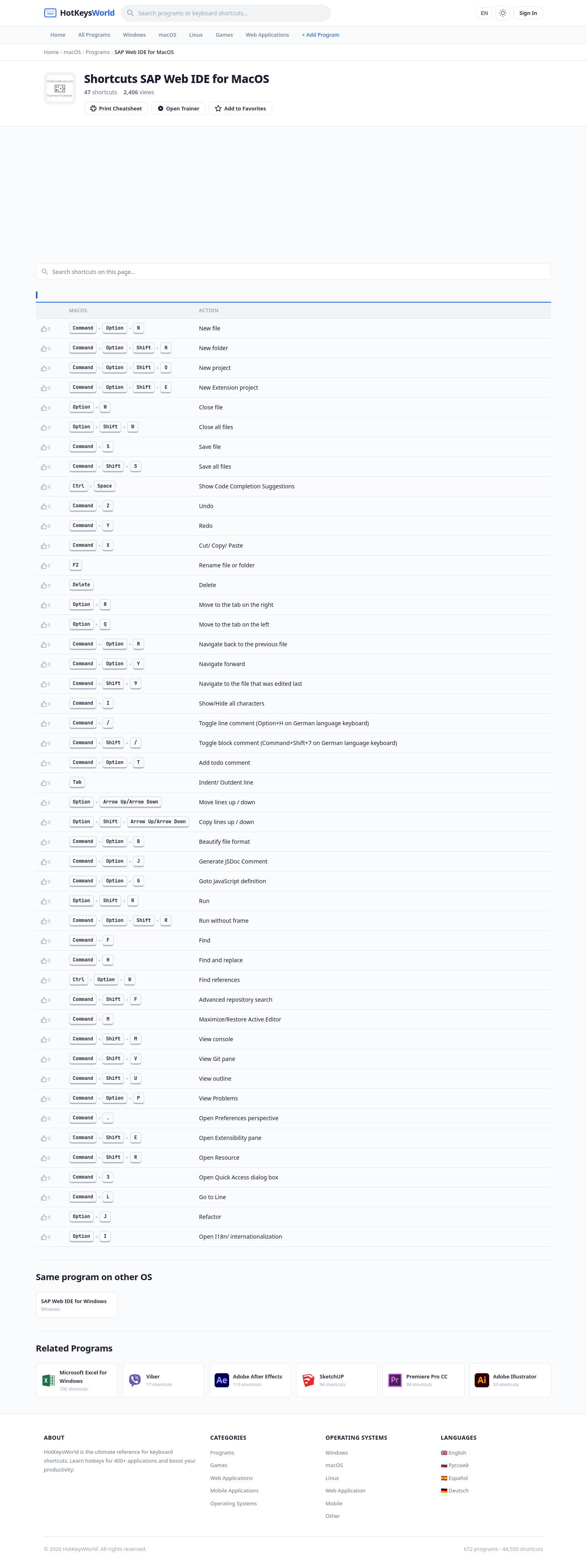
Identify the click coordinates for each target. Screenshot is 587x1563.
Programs (222, 1452)
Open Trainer (178, 108)
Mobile (334, 1503)
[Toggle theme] (503, 13)
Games (224, 34)
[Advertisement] (293, 187)
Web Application (346, 1490)
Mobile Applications (234, 1490)
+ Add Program (320, 34)
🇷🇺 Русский (455, 1465)
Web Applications (267, 34)
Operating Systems (233, 1503)
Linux (196, 34)
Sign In (528, 13)
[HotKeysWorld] (79, 12)
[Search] (226, 13)
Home (57, 34)
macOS (167, 34)
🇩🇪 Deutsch (455, 1490)
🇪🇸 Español (454, 1478)
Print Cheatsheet (116, 108)
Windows (134, 34)
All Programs (94, 34)
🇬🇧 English (454, 1452)
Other (333, 1515)
